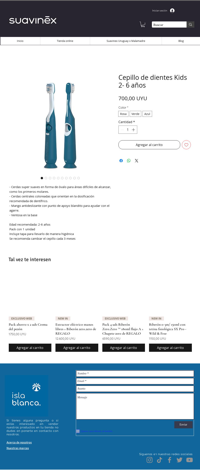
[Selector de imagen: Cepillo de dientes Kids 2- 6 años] (42, 178)
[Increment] (134, 130)
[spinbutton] (128, 130)
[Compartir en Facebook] (121, 160)
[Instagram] (150, 460)
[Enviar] (183, 424)
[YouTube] (189, 460)
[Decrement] (122, 130)
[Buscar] (165, 25)
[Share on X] (136, 160)
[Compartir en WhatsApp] (128, 160)
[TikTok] (160, 460)
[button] (143, 24)
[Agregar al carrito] (30, 348)
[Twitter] (179, 460)
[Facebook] (169, 460)
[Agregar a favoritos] (186, 144)
